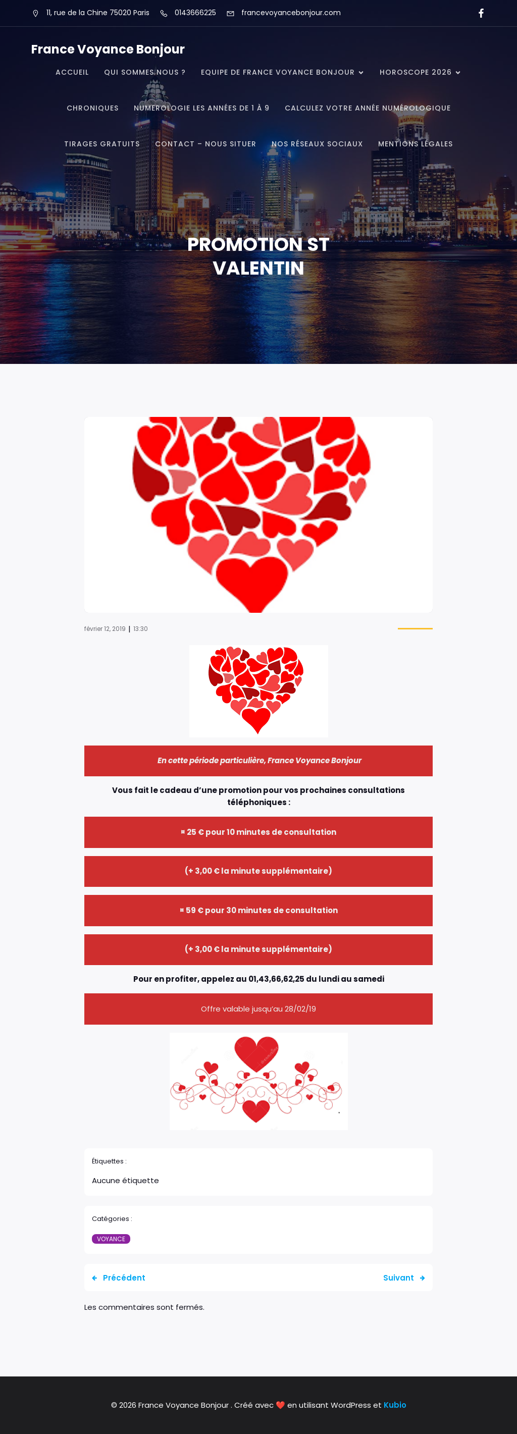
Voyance (111, 1239)
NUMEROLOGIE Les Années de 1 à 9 (202, 108)
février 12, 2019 (105, 628)
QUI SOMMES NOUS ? (145, 72)
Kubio (395, 1405)
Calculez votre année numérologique (368, 108)
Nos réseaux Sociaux (317, 144)
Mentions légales (415, 144)
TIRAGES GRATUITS (102, 144)
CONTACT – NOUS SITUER (205, 144)
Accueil (72, 72)
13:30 (140, 628)
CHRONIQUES (93, 108)
